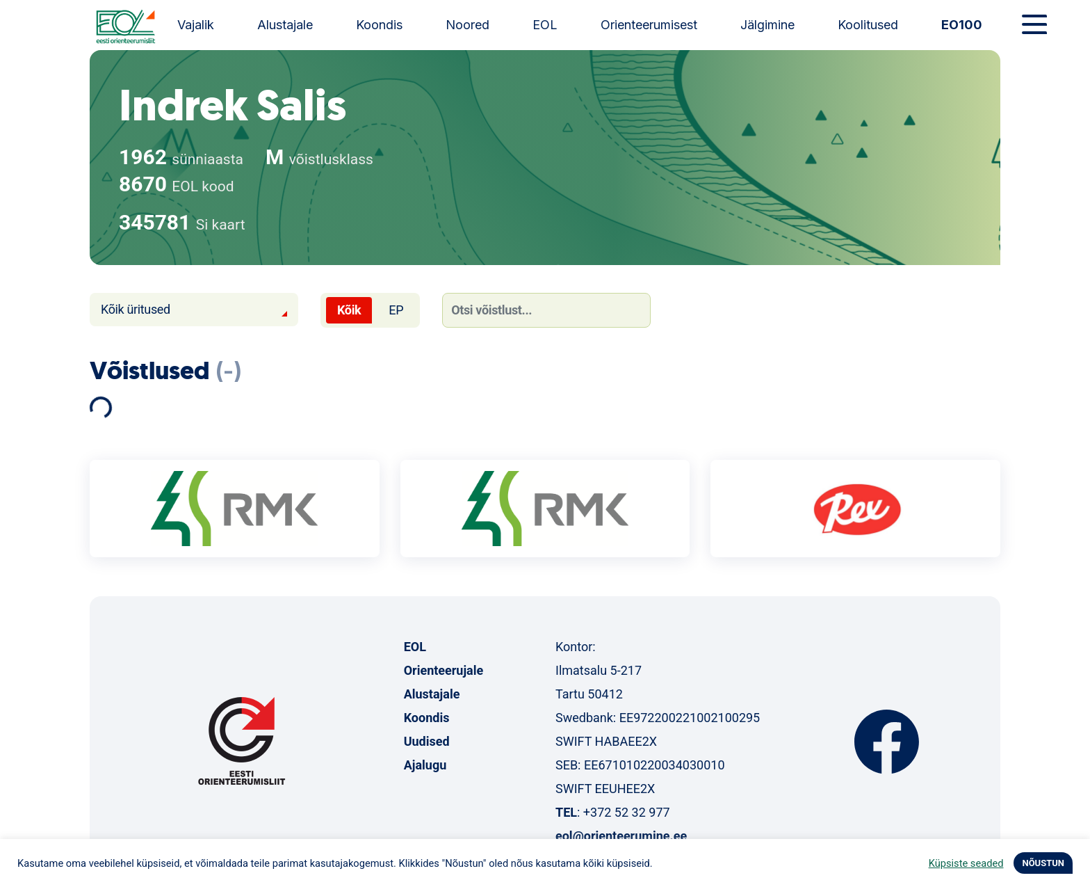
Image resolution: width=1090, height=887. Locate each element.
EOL (545, 24)
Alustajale (285, 24)
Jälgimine (767, 24)
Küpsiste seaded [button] (966, 863)
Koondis (379, 24)
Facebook (886, 742)
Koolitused (868, 24)
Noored (467, 24)
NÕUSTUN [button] (1043, 863)
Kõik (349, 310)
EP (396, 310)
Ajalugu (425, 765)
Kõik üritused (135, 309)
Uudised (427, 741)
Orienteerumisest (649, 24)
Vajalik (195, 24)
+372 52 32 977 (626, 812)
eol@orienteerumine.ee (621, 836)
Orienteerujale (444, 670)
